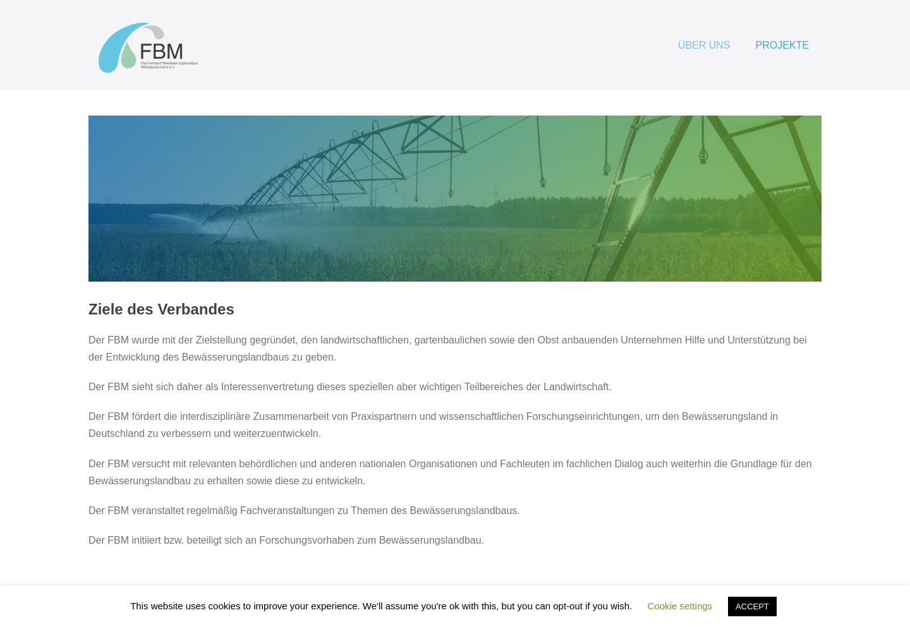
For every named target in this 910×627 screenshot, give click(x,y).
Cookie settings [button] (680, 605)
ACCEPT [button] (752, 606)
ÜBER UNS (704, 45)
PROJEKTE (782, 45)
